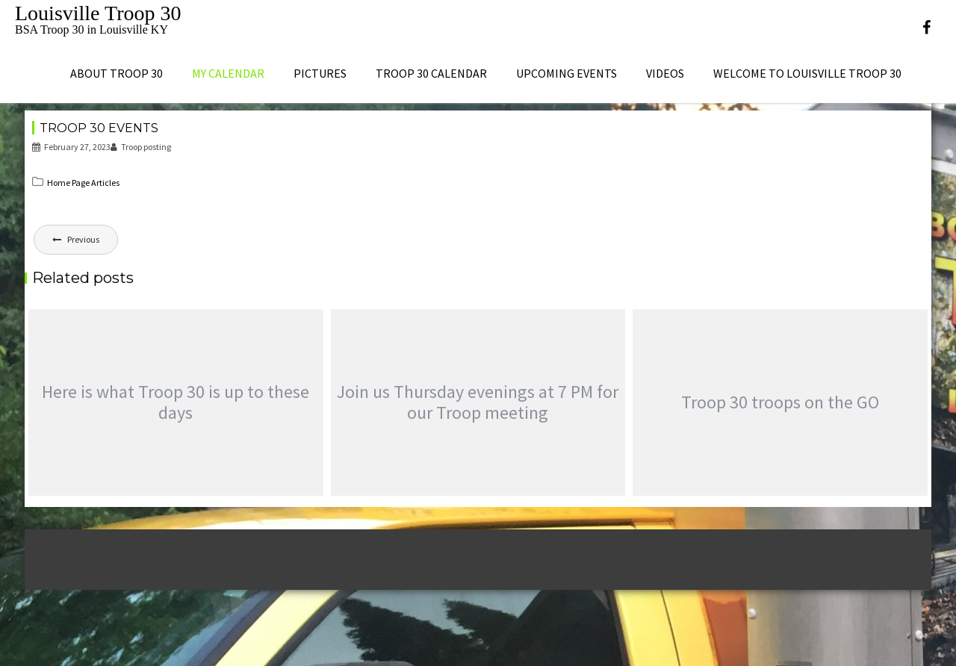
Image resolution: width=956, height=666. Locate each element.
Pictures (320, 73)
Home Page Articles (83, 182)
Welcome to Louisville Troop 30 (807, 73)
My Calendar (228, 73)
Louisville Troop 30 (98, 13)
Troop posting (141, 146)
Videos (665, 73)
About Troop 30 (116, 73)
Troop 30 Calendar (431, 73)
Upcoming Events (566, 73)
